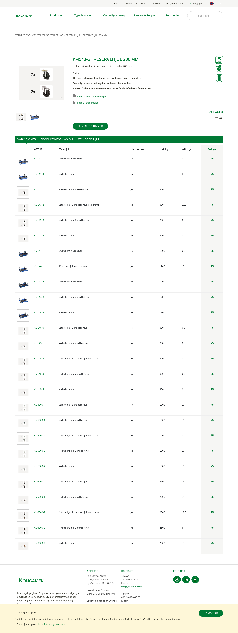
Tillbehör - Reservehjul (66, 35)
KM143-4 (39, 235)
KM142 (38, 158)
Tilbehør (44, 35)
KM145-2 (39, 358)
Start (19, 35)
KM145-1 (39, 343)
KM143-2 (39, 204)
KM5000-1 (39, 420)
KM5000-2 (39, 435)
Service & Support (145, 15)
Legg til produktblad (88, 102)
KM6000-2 (39, 512)
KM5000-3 (39, 450)
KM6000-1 (39, 496)
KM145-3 (39, 373)
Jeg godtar (211, 613)
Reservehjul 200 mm (95, 35)
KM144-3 (39, 297)
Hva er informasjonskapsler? (52, 624)
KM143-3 (39, 220)
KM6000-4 (39, 543)
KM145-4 (39, 389)
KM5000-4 (39, 466)
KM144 (38, 250)
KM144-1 (39, 266)
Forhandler (173, 15)
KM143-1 (39, 189)
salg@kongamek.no (131, 586)
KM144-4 (39, 312)
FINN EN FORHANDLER (90, 126)
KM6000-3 (39, 527)
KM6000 (38, 481)
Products (30, 35)
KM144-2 (39, 281)
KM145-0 (39, 327)
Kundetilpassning (114, 15)
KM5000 (38, 404)
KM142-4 (39, 174)
